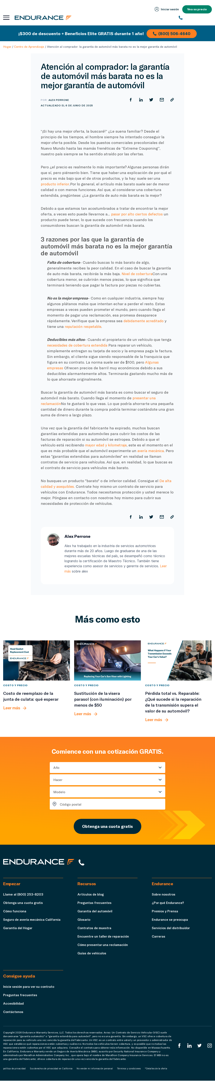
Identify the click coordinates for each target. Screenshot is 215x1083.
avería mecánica (156, 450)
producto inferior (56, 184)
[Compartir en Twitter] (151, 100)
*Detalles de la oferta (156, 1071)
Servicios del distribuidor (172, 930)
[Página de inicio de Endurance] (44, 17)
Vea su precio (197, 9)
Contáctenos (13, 1014)
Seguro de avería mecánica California (33, 922)
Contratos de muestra (95, 930)
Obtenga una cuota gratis (107, 827)
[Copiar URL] (172, 100)
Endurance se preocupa (171, 922)
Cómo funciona (15, 913)
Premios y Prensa (166, 913)
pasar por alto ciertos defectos (138, 214)
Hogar (7, 46)
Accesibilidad (14, 1006)
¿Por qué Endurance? (168, 905)
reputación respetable (84, 326)
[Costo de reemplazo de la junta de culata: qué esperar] (36, 660)
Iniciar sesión (165, 9)
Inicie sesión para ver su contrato (29, 989)
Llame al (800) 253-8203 (23, 896)
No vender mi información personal (95, 1071)
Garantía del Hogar (18, 930)
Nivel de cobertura (138, 273)
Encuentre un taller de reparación (104, 939)
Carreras (159, 939)
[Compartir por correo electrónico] (161, 100)
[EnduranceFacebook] (178, 1047)
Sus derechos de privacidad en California (51, 1071)
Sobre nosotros (164, 896)
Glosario (84, 922)
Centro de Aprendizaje (29, 46)
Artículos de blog (91, 896)
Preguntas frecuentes (95, 905)
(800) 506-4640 (172, 33)
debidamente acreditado (145, 320)
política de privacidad (14, 1071)
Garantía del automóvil (95, 913)
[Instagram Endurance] (209, 1047)
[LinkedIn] (189, 1047)
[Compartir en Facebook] (130, 100)
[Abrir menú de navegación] (6, 17)
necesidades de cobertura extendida (79, 345)
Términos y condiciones (129, 1071)
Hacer (57, 780)
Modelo (59, 792)
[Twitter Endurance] (199, 1047)
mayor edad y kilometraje (107, 445)
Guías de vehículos (92, 955)
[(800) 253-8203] (195, 17)
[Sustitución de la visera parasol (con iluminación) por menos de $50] (107, 660)
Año (56, 767)
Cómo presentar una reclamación (104, 947)
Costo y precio (15, 684)
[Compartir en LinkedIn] (140, 100)
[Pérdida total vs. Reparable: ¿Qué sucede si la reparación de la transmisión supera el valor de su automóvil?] (178, 660)
